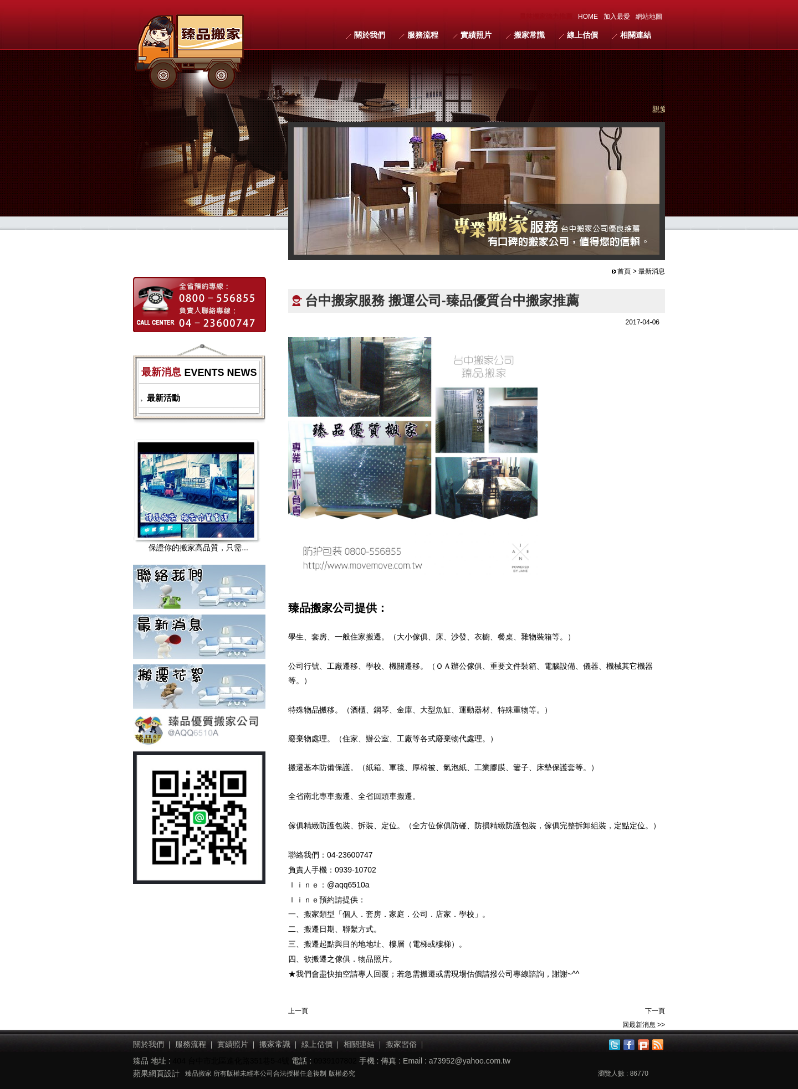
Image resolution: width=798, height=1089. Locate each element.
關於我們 (369, 34)
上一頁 (298, 1011)
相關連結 (635, 34)
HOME (588, 16)
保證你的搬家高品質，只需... (198, 547)
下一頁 (655, 1011)
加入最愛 (616, 16)
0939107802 (335, 1060)
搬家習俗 (401, 1044)
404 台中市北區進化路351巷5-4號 (231, 1060)
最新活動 (163, 397)
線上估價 (582, 34)
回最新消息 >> (643, 1025)
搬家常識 (529, 34)
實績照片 (476, 34)
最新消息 (651, 271)
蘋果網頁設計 (156, 1073)
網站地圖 (649, 16)
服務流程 (422, 34)
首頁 (624, 271)
